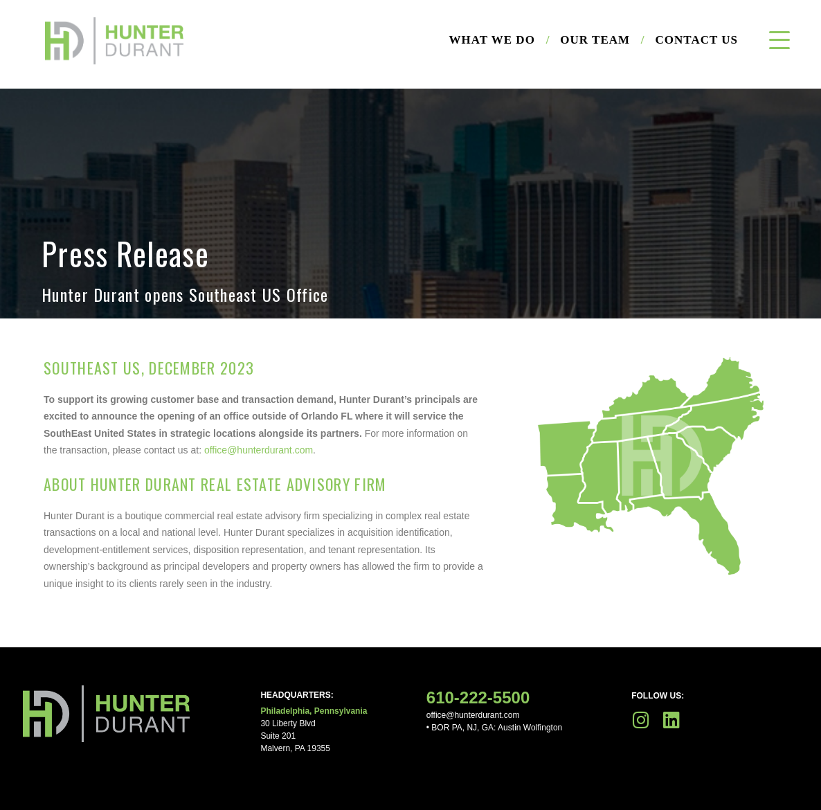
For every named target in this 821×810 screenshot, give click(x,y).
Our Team (602, 40)
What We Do (499, 40)
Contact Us (697, 39)
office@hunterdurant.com (258, 450)
